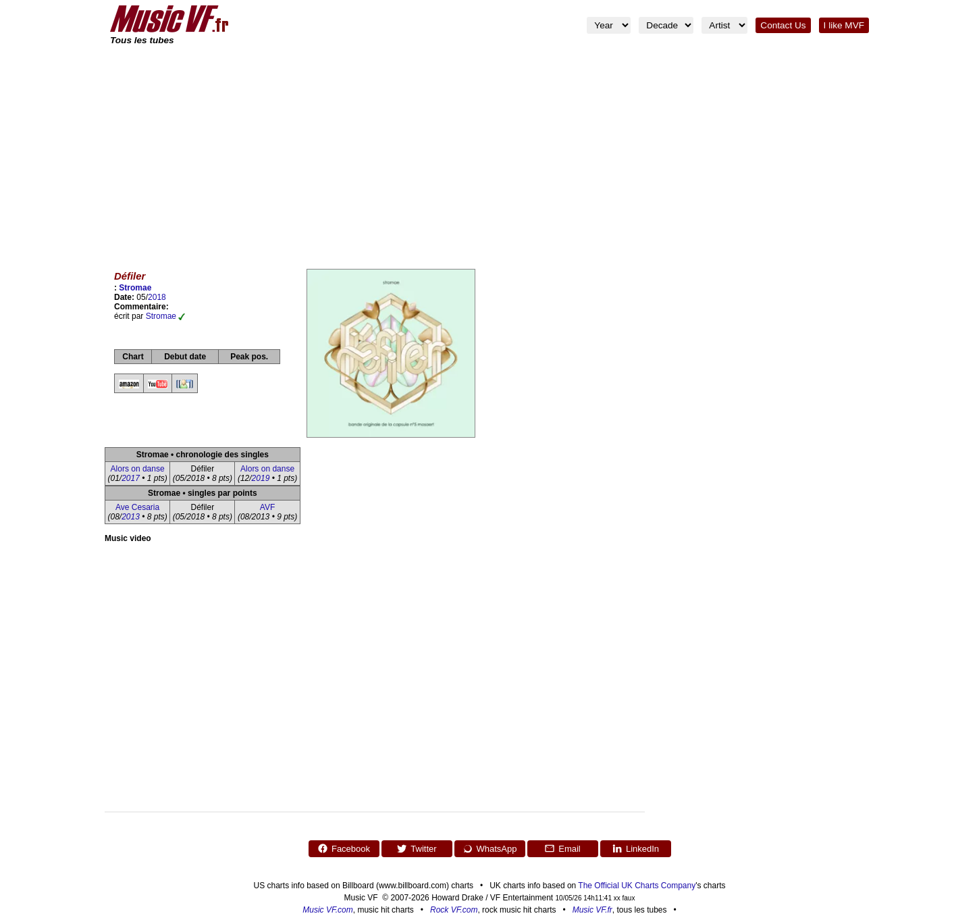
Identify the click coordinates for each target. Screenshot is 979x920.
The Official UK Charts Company (636, 885)
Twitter (416, 848)
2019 (261, 478)
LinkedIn (635, 848)
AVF (267, 507)
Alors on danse (138, 469)
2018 (157, 297)
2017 (131, 478)
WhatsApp (489, 848)
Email (562, 848)
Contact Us (782, 25)
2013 (131, 516)
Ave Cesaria (137, 507)
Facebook (343, 848)
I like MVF (844, 25)
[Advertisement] (489, 148)
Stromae (135, 287)
